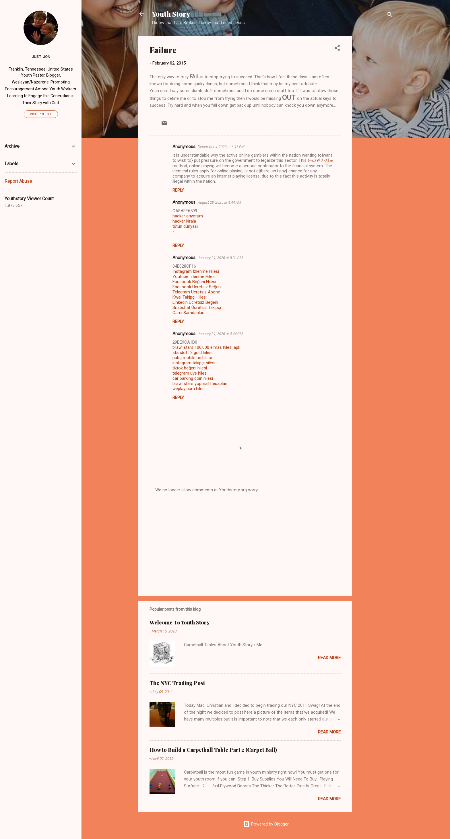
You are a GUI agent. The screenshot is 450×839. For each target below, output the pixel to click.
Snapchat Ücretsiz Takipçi (196, 307)
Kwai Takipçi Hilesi (189, 297)
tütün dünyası (185, 226)
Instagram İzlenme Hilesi (195, 271)
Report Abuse (18, 181)
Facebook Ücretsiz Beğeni (197, 286)
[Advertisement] (375, 122)
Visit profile (41, 114)
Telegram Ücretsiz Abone (196, 292)
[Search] (390, 15)
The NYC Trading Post (177, 683)
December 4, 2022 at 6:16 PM (221, 147)
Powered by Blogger (266, 824)
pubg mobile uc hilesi (192, 357)
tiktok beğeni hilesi (189, 368)
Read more (329, 657)
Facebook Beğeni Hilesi (194, 281)
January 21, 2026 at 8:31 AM (220, 258)
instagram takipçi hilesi (193, 362)
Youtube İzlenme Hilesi (194, 276)
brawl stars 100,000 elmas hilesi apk (206, 347)
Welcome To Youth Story (180, 622)
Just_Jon (41, 56)
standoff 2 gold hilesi (192, 352)
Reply (178, 190)
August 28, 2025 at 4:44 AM (219, 202)
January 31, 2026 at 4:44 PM (220, 334)
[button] (337, 48)
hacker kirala (184, 221)
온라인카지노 (320, 160)
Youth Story (171, 13)
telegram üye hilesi (189, 373)
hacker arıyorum (187, 216)
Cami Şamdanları (188, 312)
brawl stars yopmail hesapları (199, 383)
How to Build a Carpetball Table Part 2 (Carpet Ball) (213, 749)
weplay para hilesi (188, 388)
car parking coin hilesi (192, 378)
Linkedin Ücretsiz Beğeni (195, 302)
